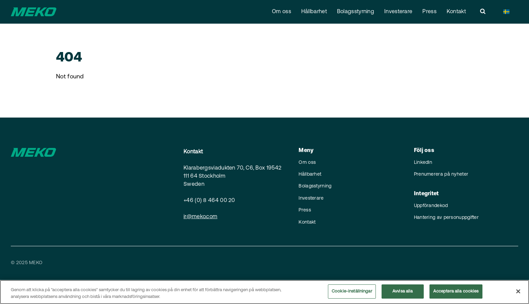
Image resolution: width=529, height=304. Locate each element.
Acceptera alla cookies (456, 292)
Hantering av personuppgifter (446, 217)
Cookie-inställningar (352, 292)
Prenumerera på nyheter (441, 174)
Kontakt (456, 12)
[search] (483, 12)
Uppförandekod (431, 205)
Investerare (398, 12)
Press (429, 12)
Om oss (281, 12)
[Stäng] (518, 291)
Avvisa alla (402, 292)
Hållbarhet (314, 12)
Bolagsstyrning (355, 12)
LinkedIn (423, 162)
